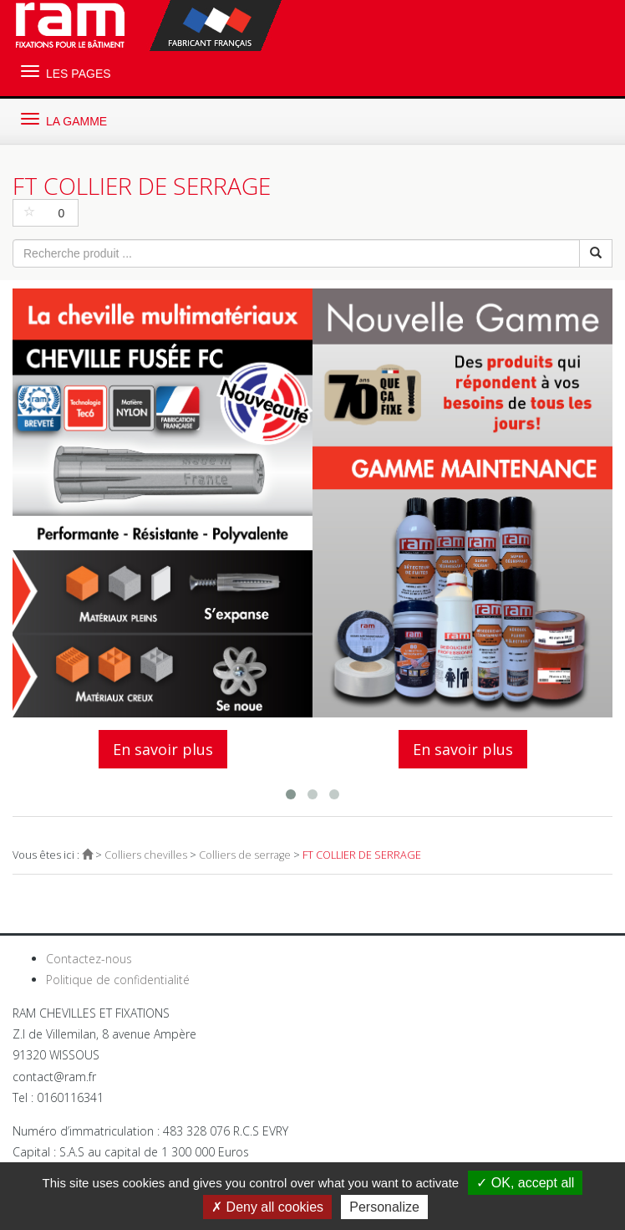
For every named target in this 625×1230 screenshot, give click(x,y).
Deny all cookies (267, 1207)
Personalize (384, 1207)
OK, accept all (525, 1183)
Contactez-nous (89, 959)
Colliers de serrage (245, 855)
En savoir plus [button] (163, 749)
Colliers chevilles (145, 855)
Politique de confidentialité (118, 980)
